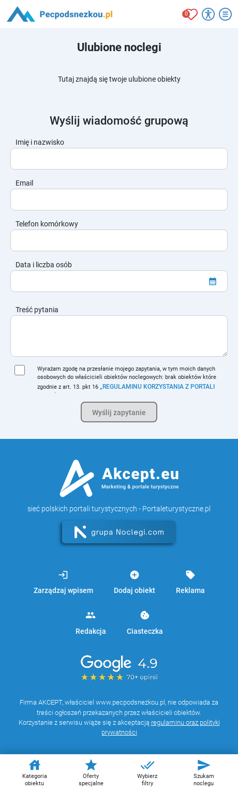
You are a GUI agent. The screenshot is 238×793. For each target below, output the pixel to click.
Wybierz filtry (147, 772)
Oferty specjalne (91, 772)
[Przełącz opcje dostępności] (208, 14)
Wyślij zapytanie (119, 412)
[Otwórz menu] (225, 14)
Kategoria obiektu (34, 772)
